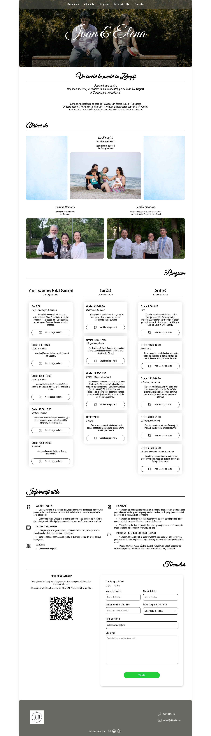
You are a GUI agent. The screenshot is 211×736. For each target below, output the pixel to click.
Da (109, 585)
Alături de (89, 4)
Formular (139, 4)
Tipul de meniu (113, 618)
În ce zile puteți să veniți (155, 604)
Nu (118, 585)
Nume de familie (113, 591)
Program (104, 4)
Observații (110, 632)
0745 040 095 (166, 714)
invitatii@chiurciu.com (169, 720)
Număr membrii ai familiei (118, 604)
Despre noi (73, 4)
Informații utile (121, 4)
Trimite (141, 675)
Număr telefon (150, 591)
